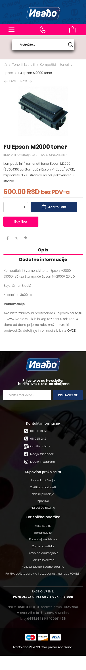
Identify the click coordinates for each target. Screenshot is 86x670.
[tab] (43, 250)
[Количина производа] (15, 207)
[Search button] (71, 44)
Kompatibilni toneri (54, 64)
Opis (43, 250)
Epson (8, 73)
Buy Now (20, 221)
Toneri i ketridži (23, 64)
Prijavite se (68, 395)
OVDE (71, 330)
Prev (10, 81)
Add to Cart (57, 207)
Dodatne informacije (43, 259)
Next (25, 81)
